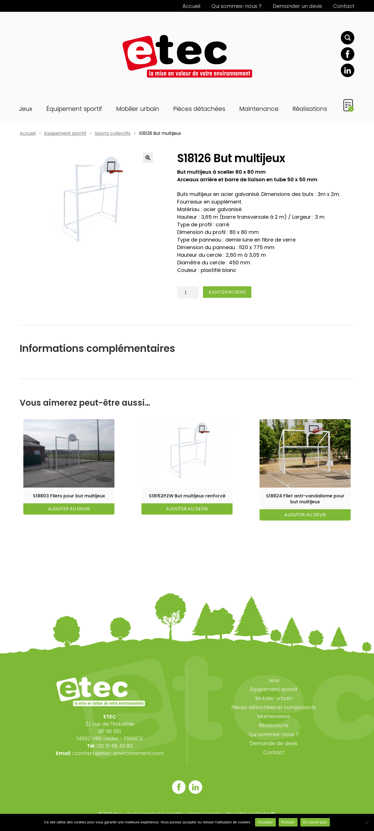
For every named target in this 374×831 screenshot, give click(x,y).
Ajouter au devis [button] (69, 509)
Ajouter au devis (227, 292)
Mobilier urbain (137, 109)
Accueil (191, 6)
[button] (148, 158)
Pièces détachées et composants (273, 707)
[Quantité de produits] (188, 292)
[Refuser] (367, 822)
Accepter (265, 822)
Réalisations (309, 109)
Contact (343, 6)
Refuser (288, 822)
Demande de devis (274, 743)
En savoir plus (315, 822)
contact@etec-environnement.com (119, 753)
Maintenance (258, 109)
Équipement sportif (74, 109)
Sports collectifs (112, 133)
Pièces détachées (199, 109)
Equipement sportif (65, 133)
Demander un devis (297, 6)
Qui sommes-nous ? (236, 6)
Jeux (25, 109)
